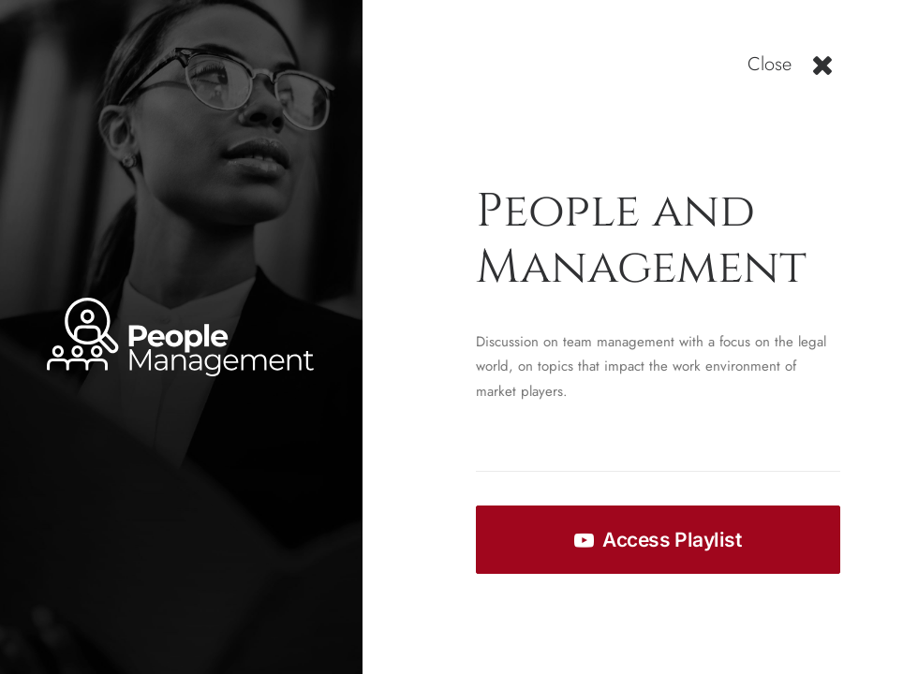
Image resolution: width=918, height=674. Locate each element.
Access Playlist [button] (657, 539)
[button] (823, 72)
